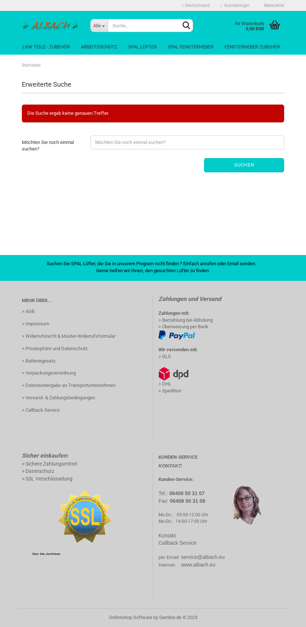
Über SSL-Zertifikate (46, 554)
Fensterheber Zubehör (252, 47)
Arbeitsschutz (99, 47)
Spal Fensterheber (190, 47)
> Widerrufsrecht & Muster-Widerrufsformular (68, 336)
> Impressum (35, 323)
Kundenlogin (235, 5)
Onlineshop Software (130, 617)
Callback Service (177, 543)
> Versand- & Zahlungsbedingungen (58, 397)
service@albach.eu (202, 557)
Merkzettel (272, 5)
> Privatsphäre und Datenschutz (54, 348)
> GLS (164, 356)
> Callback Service (41, 410)
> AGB (28, 311)
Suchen (244, 165)
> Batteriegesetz (38, 361)
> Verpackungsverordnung (49, 373)
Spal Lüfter (142, 47)
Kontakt (167, 535)
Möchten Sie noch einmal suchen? (48, 146)
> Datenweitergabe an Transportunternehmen (68, 385)
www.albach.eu (198, 565)
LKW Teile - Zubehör (46, 47)
